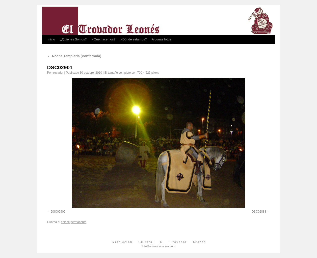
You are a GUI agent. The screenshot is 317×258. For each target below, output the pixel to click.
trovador (58, 72)
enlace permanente (73, 222)
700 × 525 (144, 72)
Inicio (51, 39)
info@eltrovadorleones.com (158, 246)
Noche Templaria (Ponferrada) (74, 56)
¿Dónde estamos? (133, 39)
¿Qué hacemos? (103, 39)
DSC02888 (259, 211)
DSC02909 (58, 211)
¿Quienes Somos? (73, 39)
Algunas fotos (161, 39)
